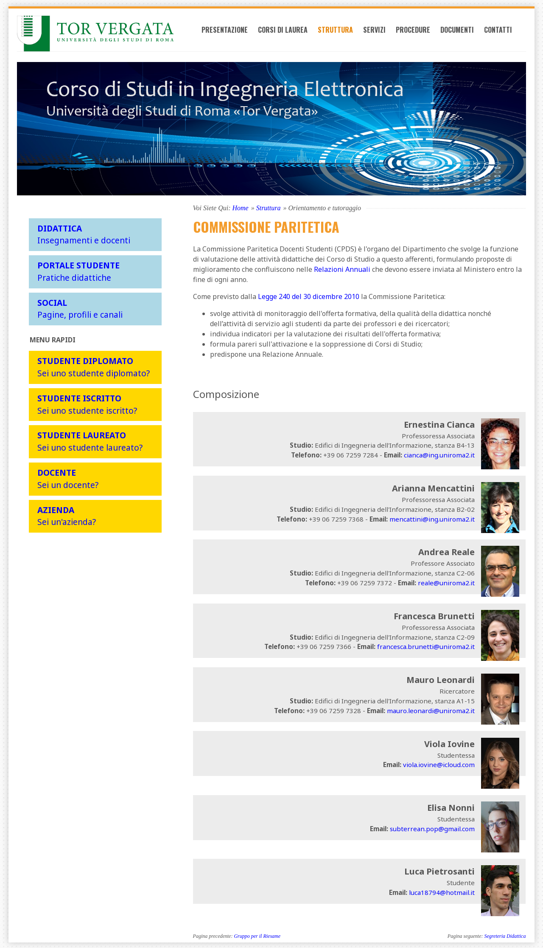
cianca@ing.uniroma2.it (439, 454)
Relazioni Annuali (342, 268)
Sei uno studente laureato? (90, 441)
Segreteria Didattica (505, 936)
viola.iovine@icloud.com (439, 764)
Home (240, 207)
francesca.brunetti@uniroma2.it (426, 646)
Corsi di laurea (294, 35)
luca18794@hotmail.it (442, 892)
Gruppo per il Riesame (257, 936)
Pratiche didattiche (78, 271)
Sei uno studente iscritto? (87, 403)
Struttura (346, 35)
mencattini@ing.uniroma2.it (432, 518)
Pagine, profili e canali (80, 308)
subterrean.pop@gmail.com (432, 828)
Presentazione (236, 35)
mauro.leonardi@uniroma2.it (431, 709)
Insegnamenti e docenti (83, 233)
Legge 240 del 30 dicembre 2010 (308, 295)
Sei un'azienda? (66, 515)
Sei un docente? (67, 478)
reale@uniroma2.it (446, 582)
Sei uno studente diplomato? (93, 366)
